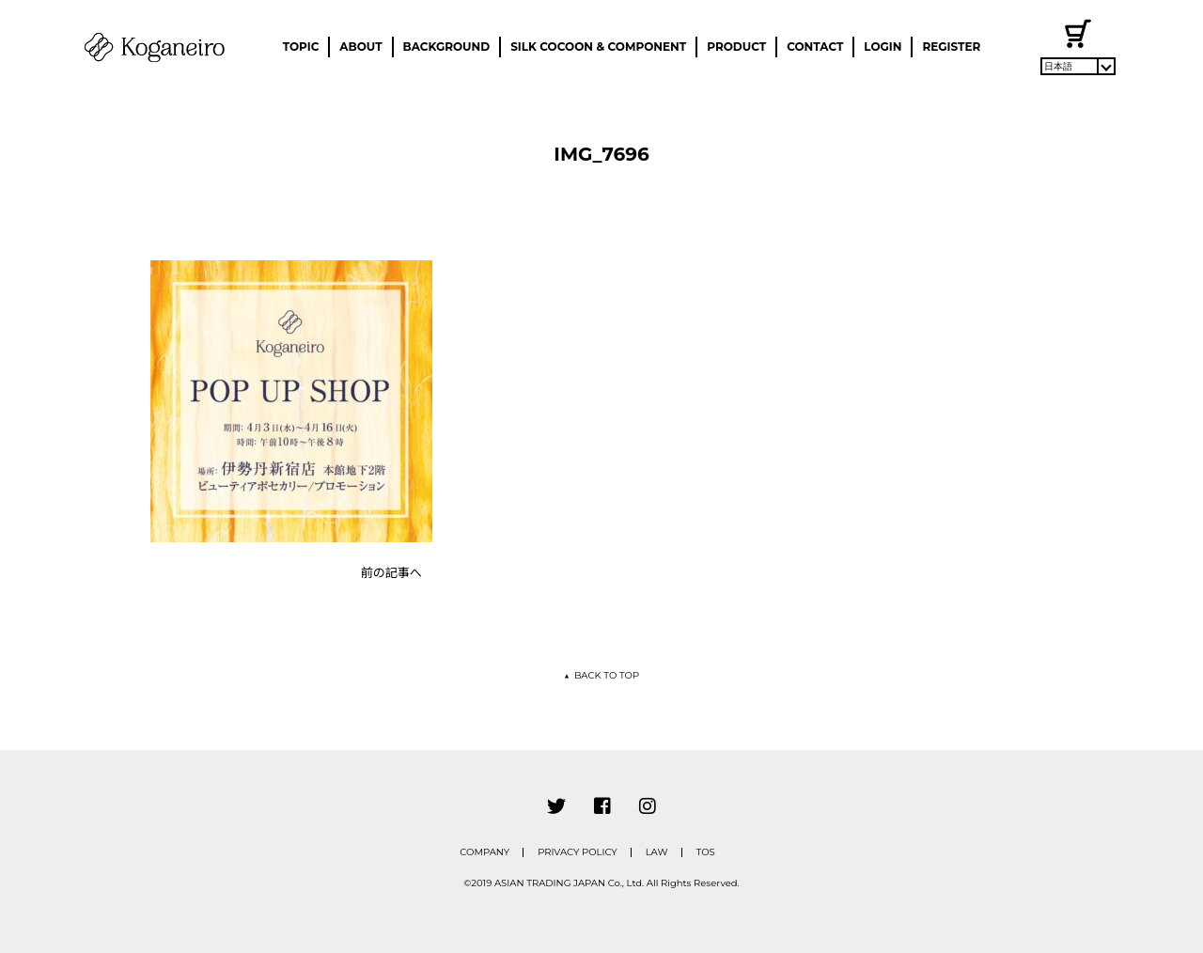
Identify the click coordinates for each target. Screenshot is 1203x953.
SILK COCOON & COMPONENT (598, 46)
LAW (657, 852)
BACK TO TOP (601, 675)
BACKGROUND (447, 46)
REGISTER (951, 46)
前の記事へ (391, 572)
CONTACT (815, 46)
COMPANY (484, 852)
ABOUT (360, 46)
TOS (705, 852)
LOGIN (882, 46)
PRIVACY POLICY (577, 852)
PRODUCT (736, 46)
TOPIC (301, 46)
